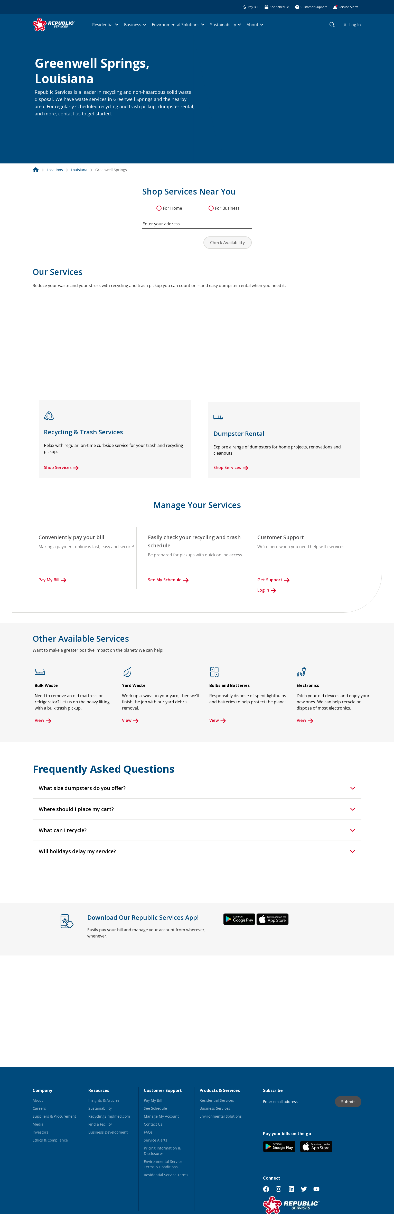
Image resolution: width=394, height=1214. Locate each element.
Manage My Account (161, 1116)
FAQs (148, 1132)
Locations (55, 169)
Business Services (215, 1108)
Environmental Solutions (176, 24)
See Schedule (155, 1108)
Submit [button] (348, 1102)
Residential (103, 24)
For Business (227, 208)
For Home (172, 208)
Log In (352, 25)
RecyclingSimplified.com (109, 1116)
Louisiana (79, 169)
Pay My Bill (53, 580)
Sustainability (223, 24)
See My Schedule (168, 580)
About (252, 24)
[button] (41, 124)
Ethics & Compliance (50, 1140)
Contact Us (153, 1124)
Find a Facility (100, 1124)
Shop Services (61, 467)
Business (132, 24)
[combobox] (197, 221)
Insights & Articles (103, 1100)
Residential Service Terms (166, 1174)
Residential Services (217, 1100)
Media (38, 1124)
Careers (39, 1108)
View (43, 720)
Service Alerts (155, 1140)
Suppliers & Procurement (54, 1116)
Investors (40, 1132)
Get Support (273, 580)
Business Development (108, 1132)
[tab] (197, 788)
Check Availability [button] (227, 242)
